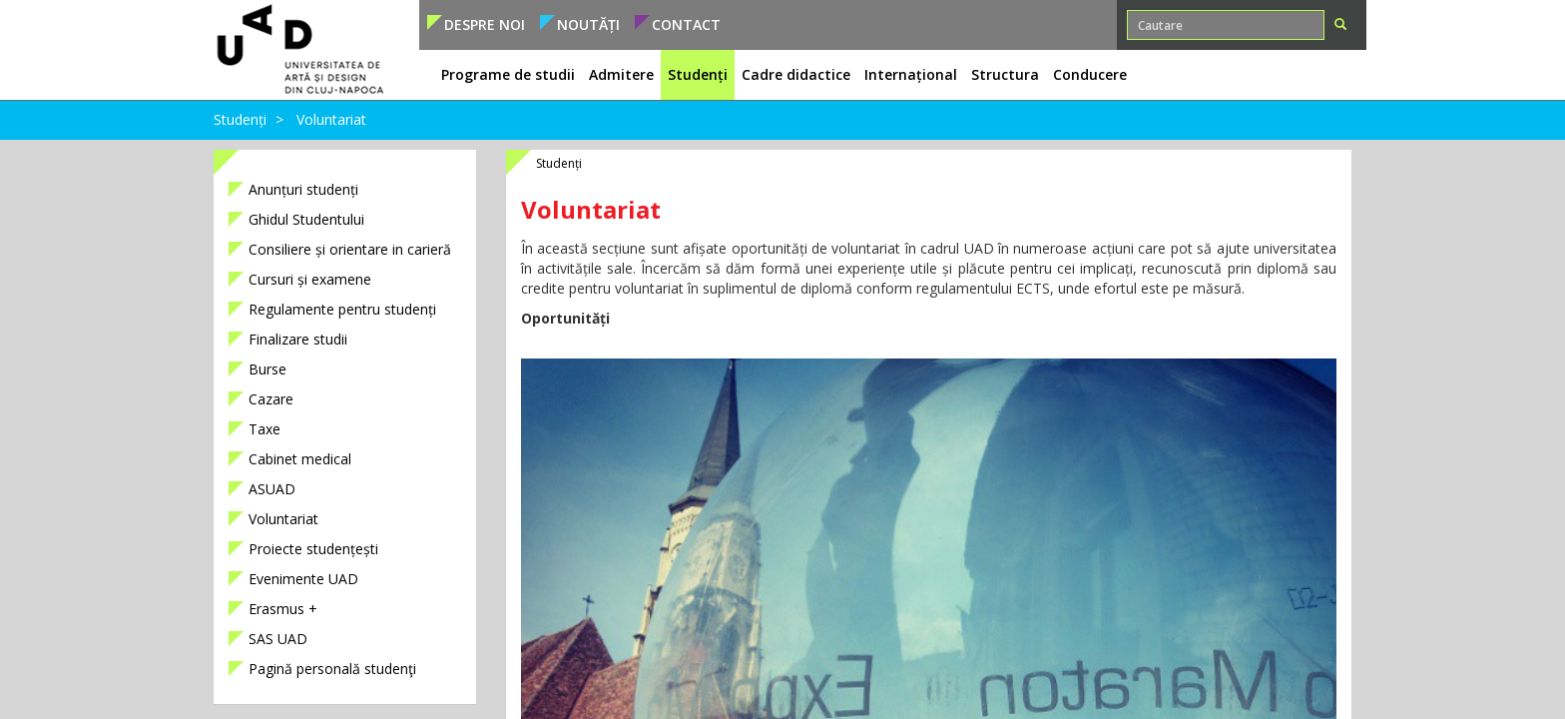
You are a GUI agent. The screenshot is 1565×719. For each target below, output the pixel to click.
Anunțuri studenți (303, 189)
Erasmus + (283, 608)
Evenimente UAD (303, 578)
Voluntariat (331, 119)
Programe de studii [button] (508, 74)
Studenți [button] (698, 74)
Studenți (240, 119)
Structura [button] (1005, 74)
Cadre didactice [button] (796, 74)
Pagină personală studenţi (332, 668)
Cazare (271, 398)
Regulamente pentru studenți (342, 309)
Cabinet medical (300, 458)
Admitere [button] (621, 74)
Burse (267, 369)
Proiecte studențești (313, 548)
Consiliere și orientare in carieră (350, 249)
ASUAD (272, 488)
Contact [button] (686, 24)
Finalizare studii (298, 339)
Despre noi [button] (484, 24)
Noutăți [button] (588, 24)
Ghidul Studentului (306, 219)
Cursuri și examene (310, 279)
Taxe (264, 428)
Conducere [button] (1090, 74)
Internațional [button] (910, 74)
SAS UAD (278, 638)
